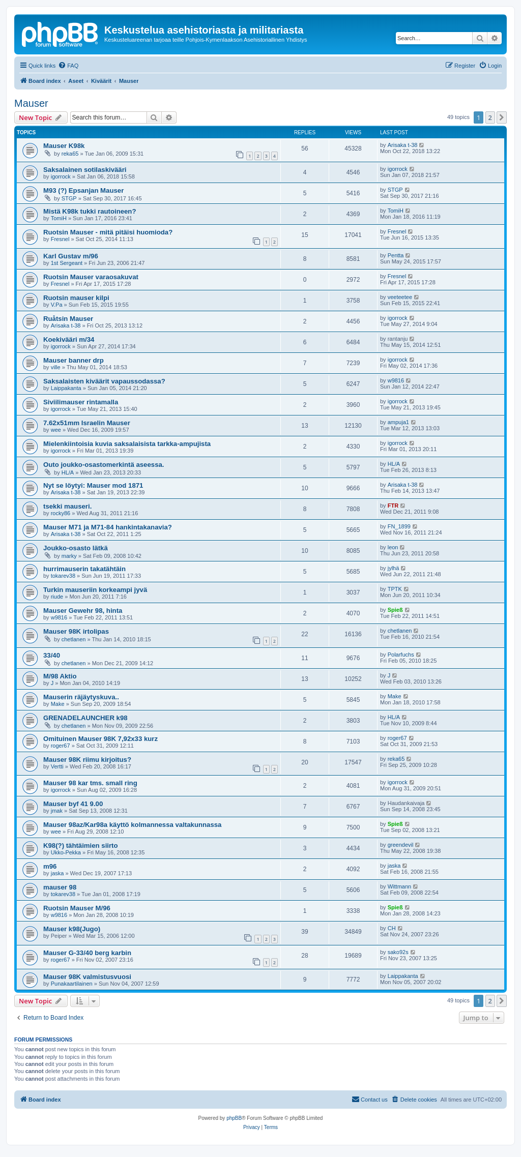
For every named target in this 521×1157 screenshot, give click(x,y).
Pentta (396, 255)
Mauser (31, 103)
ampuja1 (398, 422)
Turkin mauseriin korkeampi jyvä (95, 590)
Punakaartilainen (72, 984)
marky (69, 556)
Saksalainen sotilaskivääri (84, 169)
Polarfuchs (401, 654)
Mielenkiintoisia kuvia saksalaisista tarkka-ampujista (127, 444)
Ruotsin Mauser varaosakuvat (90, 277)
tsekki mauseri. (67, 506)
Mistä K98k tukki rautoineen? (89, 211)
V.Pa (57, 305)
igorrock (61, 176)
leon (393, 547)
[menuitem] (68, 66)
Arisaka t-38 (403, 145)
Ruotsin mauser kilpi (76, 298)
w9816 (396, 380)
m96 (49, 866)
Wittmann (399, 886)
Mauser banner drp (73, 360)
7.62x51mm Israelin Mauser (86, 423)
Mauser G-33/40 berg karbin (87, 953)
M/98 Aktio (59, 676)
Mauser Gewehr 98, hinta (82, 610)
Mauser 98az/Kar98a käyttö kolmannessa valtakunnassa (132, 824)
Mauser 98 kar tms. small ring (90, 783)
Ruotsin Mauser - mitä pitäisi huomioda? (107, 232)
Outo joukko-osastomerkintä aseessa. (103, 464)
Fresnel (60, 239)
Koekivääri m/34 (68, 339)
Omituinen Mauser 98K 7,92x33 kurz (100, 739)
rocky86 (61, 513)
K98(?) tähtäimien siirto (80, 845)
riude (57, 597)
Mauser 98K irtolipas (76, 631)
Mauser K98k (63, 146)
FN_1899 (399, 526)
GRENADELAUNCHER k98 (85, 718)
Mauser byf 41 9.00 (73, 804)
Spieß (395, 610)
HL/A (68, 472)
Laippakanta (66, 388)
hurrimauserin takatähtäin (84, 569)
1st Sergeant (66, 263)
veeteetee (400, 297)
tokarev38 (63, 576)
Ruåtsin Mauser (68, 318)
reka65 (70, 154)
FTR (393, 505)
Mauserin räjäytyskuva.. (81, 697)
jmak (57, 811)
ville (56, 367)
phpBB (234, 1118)
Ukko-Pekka (66, 852)
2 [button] (490, 117)
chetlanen (74, 639)
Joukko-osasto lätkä (75, 548)
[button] (502, 117)
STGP (69, 198)
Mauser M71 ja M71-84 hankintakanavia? (107, 527)
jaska (57, 873)
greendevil (401, 845)
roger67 (60, 746)
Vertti (57, 766)
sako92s (398, 952)
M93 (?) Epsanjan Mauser (83, 190)
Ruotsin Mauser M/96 (76, 908)
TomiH (59, 218)
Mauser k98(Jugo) (71, 929)
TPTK (395, 589)
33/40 (51, 655)
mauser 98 (59, 887)
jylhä (393, 568)
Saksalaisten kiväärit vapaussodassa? (104, 381)
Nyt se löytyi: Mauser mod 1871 (93, 485)
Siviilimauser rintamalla (80, 402)
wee (56, 430)
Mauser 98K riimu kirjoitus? (87, 759)
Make (58, 704)
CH (392, 928)
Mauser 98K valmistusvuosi (87, 977)
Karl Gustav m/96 (70, 256)
